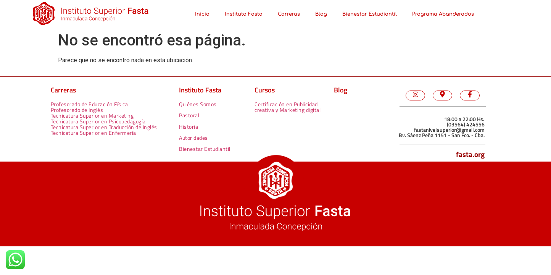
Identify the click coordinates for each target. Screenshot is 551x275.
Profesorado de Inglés (77, 110)
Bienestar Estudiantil (369, 14)
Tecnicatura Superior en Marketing (92, 116)
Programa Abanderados (443, 14)
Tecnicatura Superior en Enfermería (93, 133)
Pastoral (189, 115)
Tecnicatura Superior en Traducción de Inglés (104, 127)
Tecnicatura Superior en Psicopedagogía (98, 121)
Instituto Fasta (244, 14)
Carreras (289, 14)
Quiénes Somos (198, 104)
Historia (188, 127)
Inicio (202, 14)
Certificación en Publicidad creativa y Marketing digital (288, 107)
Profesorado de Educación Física (89, 104)
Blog (321, 14)
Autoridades (193, 138)
